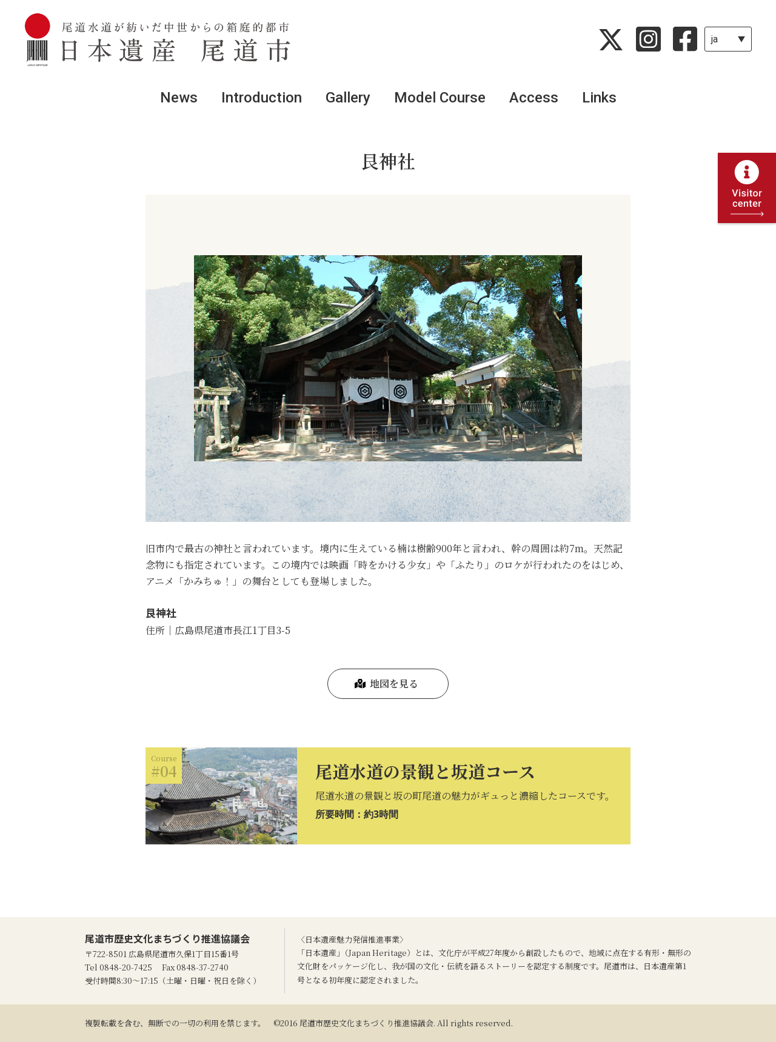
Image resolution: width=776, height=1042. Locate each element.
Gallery (348, 97)
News (179, 97)
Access (533, 97)
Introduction (261, 97)
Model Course (440, 97)
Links (599, 97)
